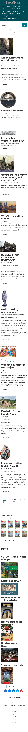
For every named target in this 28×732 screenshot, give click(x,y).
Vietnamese (11, 13)
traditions (15, 361)
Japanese (15, 11)
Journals (16, 30)
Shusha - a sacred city (14, 665)
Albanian (20, 16)
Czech (18, 9)
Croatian (4, 18)
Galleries (22, 30)
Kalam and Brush (11, 581)
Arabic (13, 9)
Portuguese (22, 11)
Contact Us (17, 32)
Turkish (8, 9)
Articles (10, 30)
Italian (3, 9)
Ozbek (14, 18)
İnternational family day (7, 361)
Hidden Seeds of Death (10, 644)
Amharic (18, 13)
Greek (14, 16)
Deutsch (20, 6)
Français (14, 6)
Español (3, 11)
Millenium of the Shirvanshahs (10, 599)
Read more (6, 84)
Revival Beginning (11, 622)
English (3, 6)
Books (10, 32)
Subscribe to (1, 505)
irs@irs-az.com (14, 702)
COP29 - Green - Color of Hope (13, 558)
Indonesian (4, 13)
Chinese (9, 11)
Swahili (9, 18)
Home (4, 30)
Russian (9, 6)
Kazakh (3, 16)
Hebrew (9, 16)
